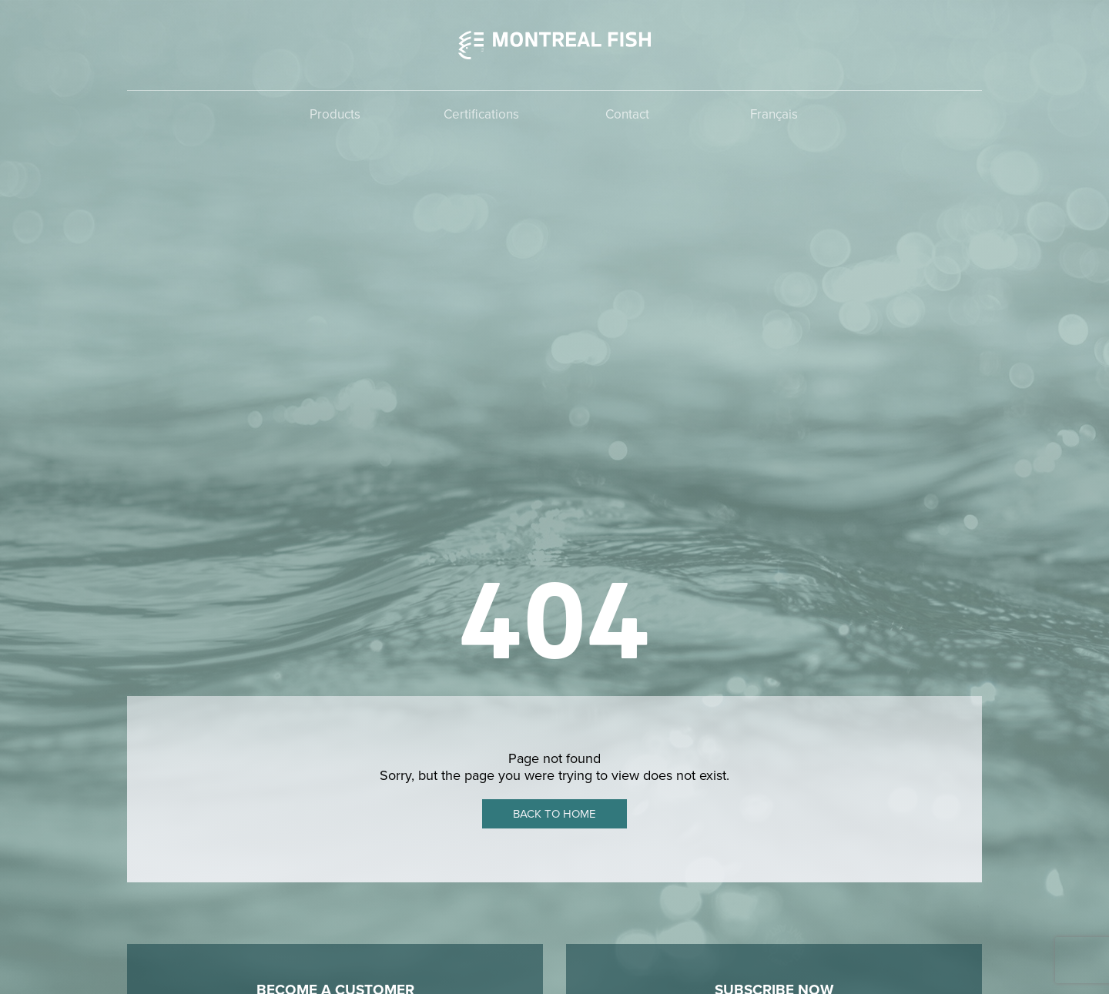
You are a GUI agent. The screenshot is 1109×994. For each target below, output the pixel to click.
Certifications (481, 114)
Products (335, 114)
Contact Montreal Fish (335, 630)
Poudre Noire (948, 956)
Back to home (554, 374)
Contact (627, 114)
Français (774, 114)
